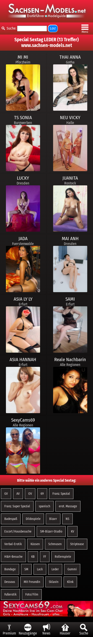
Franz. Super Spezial (17, 506)
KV (72, 531)
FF (44, 557)
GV (6, 494)
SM (26, 569)
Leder (55, 569)
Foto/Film (31, 594)
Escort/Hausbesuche (17, 531)
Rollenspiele (63, 557)
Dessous (9, 582)
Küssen (35, 544)
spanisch (44, 506)
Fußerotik (10, 594)
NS (67, 519)
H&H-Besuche (13, 557)
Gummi (72, 569)
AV (18, 494)
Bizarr (53, 519)
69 (42, 494)
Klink (70, 582)
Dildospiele (33, 519)
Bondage (10, 569)
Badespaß (10, 519)
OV (30, 494)
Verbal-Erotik (13, 544)
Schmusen (55, 544)
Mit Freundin (32, 582)
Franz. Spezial (61, 494)
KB (33, 557)
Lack (40, 569)
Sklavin (53, 582)
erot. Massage (68, 506)
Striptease (77, 544)
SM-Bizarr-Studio (51, 531)
